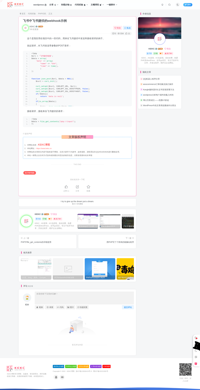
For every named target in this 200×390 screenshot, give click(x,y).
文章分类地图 (83, 366)
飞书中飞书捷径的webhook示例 (45, 20)
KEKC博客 (71, 371)
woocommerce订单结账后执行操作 (158, 84)
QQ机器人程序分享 (151, 79)
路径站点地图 (59, 366)
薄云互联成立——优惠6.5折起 (156, 100)
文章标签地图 (96, 366)
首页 (22, 13)
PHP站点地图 (71, 366)
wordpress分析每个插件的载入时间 (158, 95)
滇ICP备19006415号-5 (84, 371)
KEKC (32, 26)
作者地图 (106, 366)
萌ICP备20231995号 (100, 371)
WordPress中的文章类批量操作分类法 (159, 105)
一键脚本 (112, 4)
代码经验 (32, 13)
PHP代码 (42, 13)
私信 (127, 28)
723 (38, 219)
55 (44, 219)
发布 (188, 5)
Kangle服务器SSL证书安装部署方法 (158, 89)
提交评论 (128, 307)
